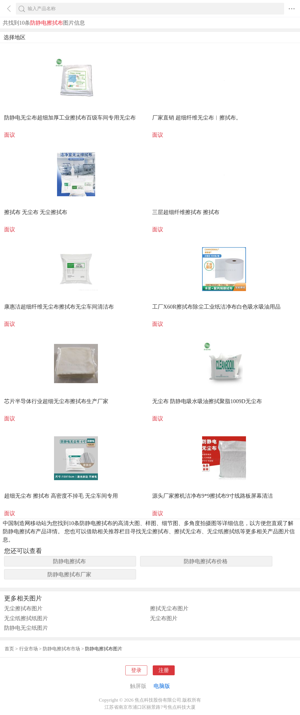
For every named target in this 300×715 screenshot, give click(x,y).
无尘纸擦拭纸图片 (26, 618)
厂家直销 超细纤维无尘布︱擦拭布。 (196, 118)
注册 (164, 670)
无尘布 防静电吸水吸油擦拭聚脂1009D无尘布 (207, 401)
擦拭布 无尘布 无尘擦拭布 (35, 212)
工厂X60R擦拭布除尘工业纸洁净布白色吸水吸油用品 (216, 307)
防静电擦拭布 (69, 561)
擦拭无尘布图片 (169, 608)
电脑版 (162, 686)
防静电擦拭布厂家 (69, 574)
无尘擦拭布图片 (23, 608)
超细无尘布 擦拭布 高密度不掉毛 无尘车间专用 (61, 496)
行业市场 (28, 648)
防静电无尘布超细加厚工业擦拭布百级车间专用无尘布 (70, 118)
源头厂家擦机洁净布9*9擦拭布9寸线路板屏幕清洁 (212, 496)
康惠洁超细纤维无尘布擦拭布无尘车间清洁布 (59, 307)
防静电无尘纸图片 (26, 628)
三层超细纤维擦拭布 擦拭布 (185, 212)
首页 (9, 648)
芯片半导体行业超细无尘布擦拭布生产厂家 (56, 401)
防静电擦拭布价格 (206, 561)
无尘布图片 (163, 618)
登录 (136, 670)
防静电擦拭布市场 (61, 648)
